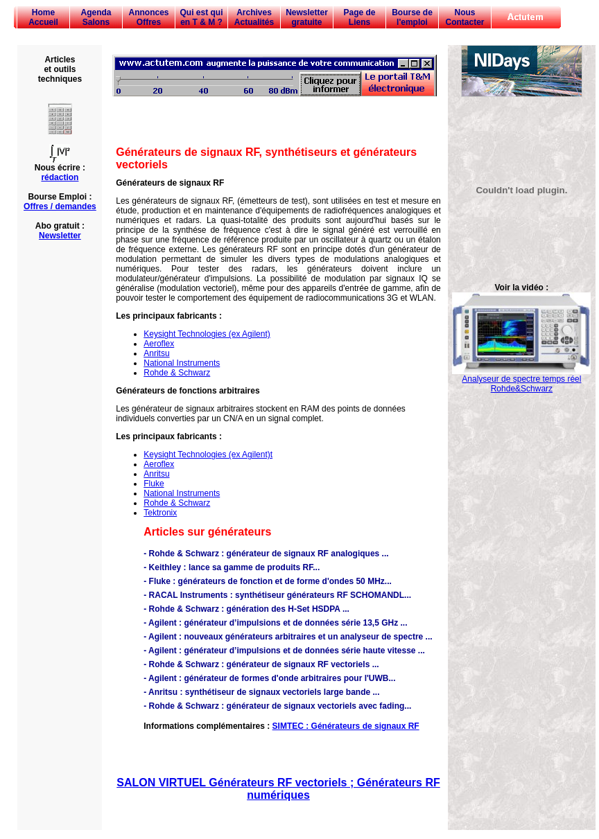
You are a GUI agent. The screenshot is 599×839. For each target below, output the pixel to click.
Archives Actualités (254, 17)
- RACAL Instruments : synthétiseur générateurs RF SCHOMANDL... (277, 595)
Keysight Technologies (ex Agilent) (207, 334)
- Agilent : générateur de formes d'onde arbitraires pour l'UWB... (269, 678)
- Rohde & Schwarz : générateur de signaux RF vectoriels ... (261, 664)
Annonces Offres (148, 17)
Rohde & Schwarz (177, 373)
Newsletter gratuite (307, 17)
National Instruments (182, 363)
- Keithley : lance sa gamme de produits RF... (232, 567)
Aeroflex (159, 343)
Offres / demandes (60, 206)
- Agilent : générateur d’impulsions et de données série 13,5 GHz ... (275, 623)
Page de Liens (359, 17)
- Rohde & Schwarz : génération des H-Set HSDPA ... (246, 609)
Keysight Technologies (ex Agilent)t (208, 454)
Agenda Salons (95, 17)
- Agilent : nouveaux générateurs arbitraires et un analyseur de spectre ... (288, 637)
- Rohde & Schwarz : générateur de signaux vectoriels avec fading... (277, 706)
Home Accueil (43, 17)
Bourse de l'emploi (412, 17)
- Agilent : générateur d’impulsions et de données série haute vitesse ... (284, 650)
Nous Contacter (464, 17)
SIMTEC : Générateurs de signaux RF (345, 726)
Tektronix (160, 513)
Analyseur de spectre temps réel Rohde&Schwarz (521, 380)
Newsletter (60, 235)
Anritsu (156, 353)
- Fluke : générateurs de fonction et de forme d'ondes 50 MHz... (268, 581)
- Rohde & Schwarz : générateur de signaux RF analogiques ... (266, 553)
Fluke (154, 483)
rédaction (59, 177)
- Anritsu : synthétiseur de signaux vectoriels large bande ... (261, 692)
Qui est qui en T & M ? (201, 17)
